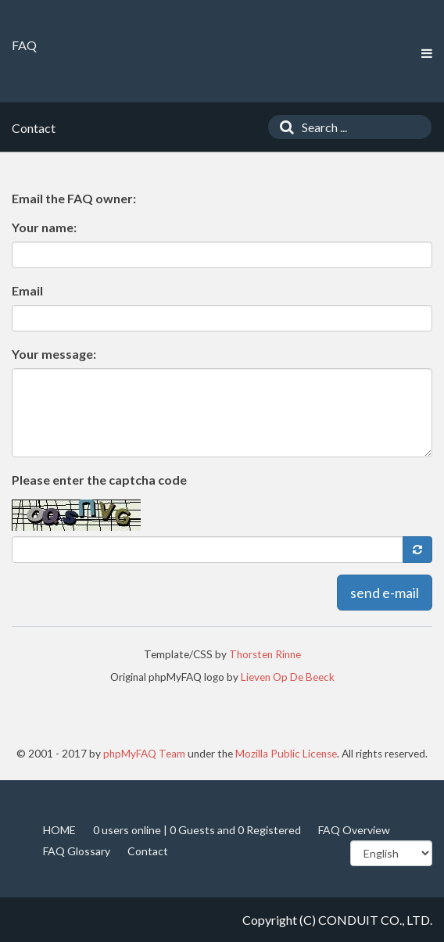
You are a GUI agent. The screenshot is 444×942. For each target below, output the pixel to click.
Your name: (44, 227)
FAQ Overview (354, 829)
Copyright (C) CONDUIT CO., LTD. (337, 919)
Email (27, 290)
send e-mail (384, 592)
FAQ (24, 45)
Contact (147, 851)
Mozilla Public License (286, 753)
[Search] (283, 127)
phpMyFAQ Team (144, 753)
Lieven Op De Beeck (288, 677)
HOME (59, 829)
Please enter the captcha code (99, 479)
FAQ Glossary (76, 851)
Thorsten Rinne (265, 654)
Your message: (54, 353)
